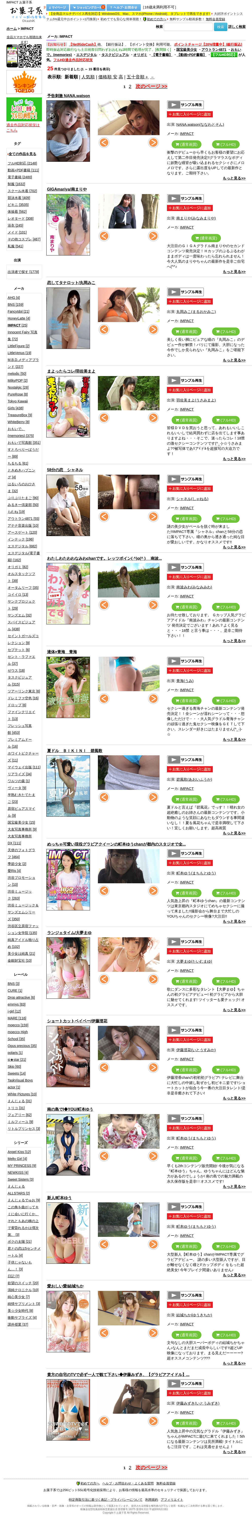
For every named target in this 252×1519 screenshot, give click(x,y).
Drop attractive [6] (21, 997)
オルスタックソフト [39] (21, 577)
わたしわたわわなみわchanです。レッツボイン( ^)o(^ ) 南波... (104, 558)
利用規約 (151, 1499)
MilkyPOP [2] (18, 380)
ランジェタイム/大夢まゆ (69, 933)
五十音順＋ (138, 76)
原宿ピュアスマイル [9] (21, 812)
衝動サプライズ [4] (22, 1318)
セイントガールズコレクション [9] (23, 639)
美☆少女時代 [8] (20, 1311)
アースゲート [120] (22, 532)
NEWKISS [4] (18, 1173)
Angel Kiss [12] (19, 1152)
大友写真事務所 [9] (22, 829)
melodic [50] (17, 374)
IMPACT (187, 133)
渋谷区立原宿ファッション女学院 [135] (23, 929)
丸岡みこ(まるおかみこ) (196, 311)
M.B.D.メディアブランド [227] (23, 363)
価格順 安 (107, 76)
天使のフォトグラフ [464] (21, 853)
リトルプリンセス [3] (24, 1129)
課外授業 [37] (18, 1324)
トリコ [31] (16, 1108)
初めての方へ (154, 19)
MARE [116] (17, 1018)
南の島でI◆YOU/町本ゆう (70, 1109)
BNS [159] (15, 305)
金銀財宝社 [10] (20, 960)
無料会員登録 (215, 19)
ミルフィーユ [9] (20, 1122)
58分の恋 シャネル (65, 470)
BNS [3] (13, 984)
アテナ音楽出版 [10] (23, 525)
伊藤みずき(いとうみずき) (197, 1403)
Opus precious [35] (22, 1046)
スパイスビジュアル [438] (21, 625)
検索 (159, 27)
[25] (17, 325)
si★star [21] (17, 1060)
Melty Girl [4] (17, 1159)
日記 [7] (13, 1276)
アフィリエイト (172, 1499)
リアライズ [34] (20, 774)
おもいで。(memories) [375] (21, 432)
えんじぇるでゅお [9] (24, 1200)
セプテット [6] (19, 650)
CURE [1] (15, 991)
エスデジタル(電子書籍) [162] (24, 556)
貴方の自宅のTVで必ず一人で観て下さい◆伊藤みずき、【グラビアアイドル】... (118, 1375)
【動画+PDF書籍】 (191, 55)
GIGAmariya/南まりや (67, 189)
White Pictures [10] (22, 1094)
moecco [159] (18, 1025)
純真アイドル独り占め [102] (23, 943)
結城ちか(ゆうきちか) (194, 1315)
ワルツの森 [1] (19, 781)
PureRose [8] (18, 394)
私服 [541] (15, 246)
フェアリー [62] (20, 1115)
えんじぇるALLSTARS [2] (19, 1189)
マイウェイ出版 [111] (24, 767)
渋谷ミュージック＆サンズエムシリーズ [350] (23, 912)
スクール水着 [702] (22, 191)
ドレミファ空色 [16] (23, 698)
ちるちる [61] (18, 463)
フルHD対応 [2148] (22, 163)
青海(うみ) (185, 681)
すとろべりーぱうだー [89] (23, 453)
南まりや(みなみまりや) (196, 218)
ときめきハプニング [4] (21, 473)
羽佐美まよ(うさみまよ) (196, 400)
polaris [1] (15, 1053)
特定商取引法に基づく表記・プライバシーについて (106, 1499)
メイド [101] (17, 232)
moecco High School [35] (18, 1035)
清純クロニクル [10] (23, 1290)
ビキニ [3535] (18, 205)
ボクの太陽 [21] (20, 1242)
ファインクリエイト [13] (21, 715)
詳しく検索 (237, 27)
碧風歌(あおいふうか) (194, 779)
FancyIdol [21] (18, 311)
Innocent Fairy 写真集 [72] (22, 335)
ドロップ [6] (17, 705)
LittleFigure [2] (19, 346)
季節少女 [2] (17, 864)
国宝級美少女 (186, 50)
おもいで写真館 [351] (24, 443)
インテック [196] (21, 539)
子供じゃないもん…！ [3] (20, 1265)
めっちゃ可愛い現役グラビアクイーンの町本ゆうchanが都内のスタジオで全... (116, 844)
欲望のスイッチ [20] (23, 1283)
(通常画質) (186, 144)
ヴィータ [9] (17, 788)
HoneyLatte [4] (19, 318)
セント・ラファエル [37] (21, 660)
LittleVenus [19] (19, 353)
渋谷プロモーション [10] (21, 881)
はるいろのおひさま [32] (21, 487)
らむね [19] (16, 512)
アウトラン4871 (213, 50)
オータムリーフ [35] (23, 588)
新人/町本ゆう (59, 1198)
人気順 (88, 76)
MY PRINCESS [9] (22, 1166)
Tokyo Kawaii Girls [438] (18, 404)
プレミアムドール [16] (20, 743)
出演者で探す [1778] (23, 272)
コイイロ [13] (18, 595)
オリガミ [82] (18, 567)
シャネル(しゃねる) (192, 499)
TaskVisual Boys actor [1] (20, 1083)
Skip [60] (14, 1066)
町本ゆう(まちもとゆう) (196, 873)
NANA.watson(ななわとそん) (200, 124)
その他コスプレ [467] (24, 239)
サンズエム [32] (20, 615)
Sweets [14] (17, 1073)
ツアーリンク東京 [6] (24, 691)
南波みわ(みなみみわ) (194, 587)
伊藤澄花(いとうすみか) (196, 1050)
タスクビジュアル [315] (20, 680)
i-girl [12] (14, 1011)
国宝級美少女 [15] (21, 822)
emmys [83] (16, 1004)
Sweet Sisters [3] (21, 1179)
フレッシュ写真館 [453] (20, 729)
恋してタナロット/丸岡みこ (71, 283)
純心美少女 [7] (19, 1297)
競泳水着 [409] (19, 198)
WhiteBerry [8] (19, 422)
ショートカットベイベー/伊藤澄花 (77, 1021)
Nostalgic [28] (18, 387)
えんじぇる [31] (20, 1101)
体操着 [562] (17, 212)
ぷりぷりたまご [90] (23, 498)
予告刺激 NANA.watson (68, 96)
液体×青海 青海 (62, 652)
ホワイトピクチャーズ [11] (23, 756)
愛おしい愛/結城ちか (65, 1286)
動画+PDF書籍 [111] (23, 170)
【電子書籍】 (162, 55)
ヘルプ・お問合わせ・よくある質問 (128, 1483)
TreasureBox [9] (20, 415)
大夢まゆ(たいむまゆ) (194, 961)
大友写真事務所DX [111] (20, 839)
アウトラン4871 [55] (23, 519)
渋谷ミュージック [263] (20, 894)
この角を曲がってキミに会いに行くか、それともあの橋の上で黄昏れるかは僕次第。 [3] (23, 1221)
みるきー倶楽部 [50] (23, 505)
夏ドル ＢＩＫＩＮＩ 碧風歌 (74, 751)
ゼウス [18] (16, 670)
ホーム (11, 29)
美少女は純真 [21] (21, 954)
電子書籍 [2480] (20, 177)
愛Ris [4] (14, 871)
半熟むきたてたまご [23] (21, 798)
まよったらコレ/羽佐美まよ (71, 371)
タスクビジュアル (115, 55)
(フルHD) (226, 144)
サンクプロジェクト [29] (21, 604)
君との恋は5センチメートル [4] (24, 1252)
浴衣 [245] (15, 225)
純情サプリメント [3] (24, 1304)
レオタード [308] (21, 218)
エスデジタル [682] (22, 546)
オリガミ (140, 55)
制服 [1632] (16, 184)
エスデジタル (86, 55)
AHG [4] (14, 298)
